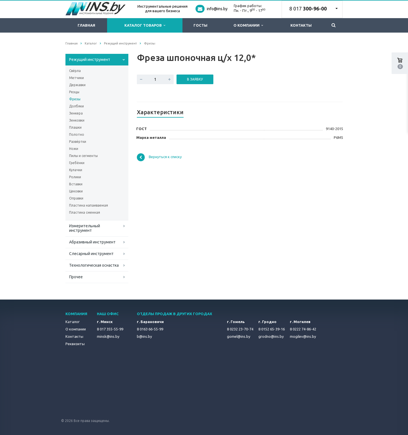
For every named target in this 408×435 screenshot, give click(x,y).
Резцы (74, 92)
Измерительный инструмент (84, 228)
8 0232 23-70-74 (240, 329)
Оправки (76, 198)
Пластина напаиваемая (88, 205)
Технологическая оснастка (94, 265)
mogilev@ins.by (303, 336)
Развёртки (77, 141)
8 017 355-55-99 (110, 329)
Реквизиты (75, 344)
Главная (86, 25)
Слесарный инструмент (91, 253)
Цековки (76, 191)
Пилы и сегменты (83, 156)
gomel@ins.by (238, 336)
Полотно (76, 134)
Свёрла (75, 71)
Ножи (73, 148)
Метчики (76, 78)
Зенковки (76, 120)
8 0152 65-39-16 (271, 329)
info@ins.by (217, 9)
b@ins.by (144, 336)
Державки (77, 85)
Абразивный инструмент (92, 242)
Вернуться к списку (159, 157)
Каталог (72, 322)
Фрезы (74, 99)
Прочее (76, 277)
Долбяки (76, 106)
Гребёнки (76, 163)
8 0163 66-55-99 (150, 329)
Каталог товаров (144, 25)
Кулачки (75, 170)
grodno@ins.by (271, 336)
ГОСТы (200, 25)
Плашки (75, 127)
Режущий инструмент (89, 59)
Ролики (75, 177)
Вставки (75, 184)
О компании (248, 25)
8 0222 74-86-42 (303, 329)
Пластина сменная (84, 212)
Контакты (301, 25)
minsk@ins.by (108, 336)
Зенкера (76, 113)
